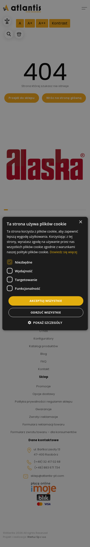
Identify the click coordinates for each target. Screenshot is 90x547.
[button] (45, 322)
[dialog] (45, 273)
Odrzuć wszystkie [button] (46, 312)
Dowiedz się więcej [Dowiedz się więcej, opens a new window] (63, 252)
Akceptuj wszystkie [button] (46, 301)
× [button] (80, 222)
